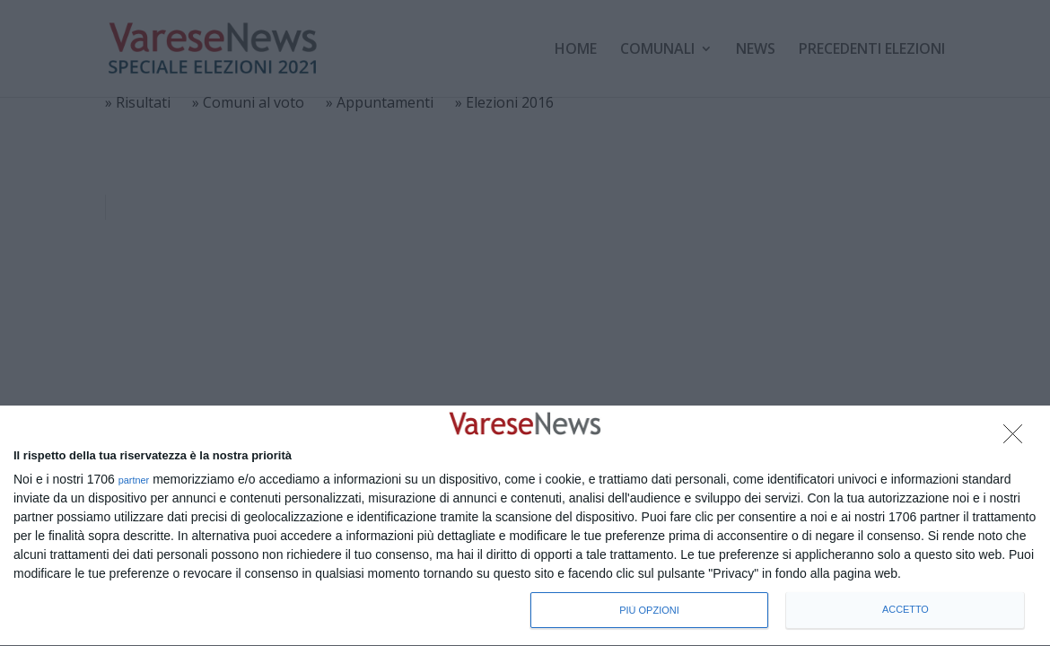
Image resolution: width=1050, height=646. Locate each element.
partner (134, 480)
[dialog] (525, 526)
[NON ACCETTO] (1017, 438)
